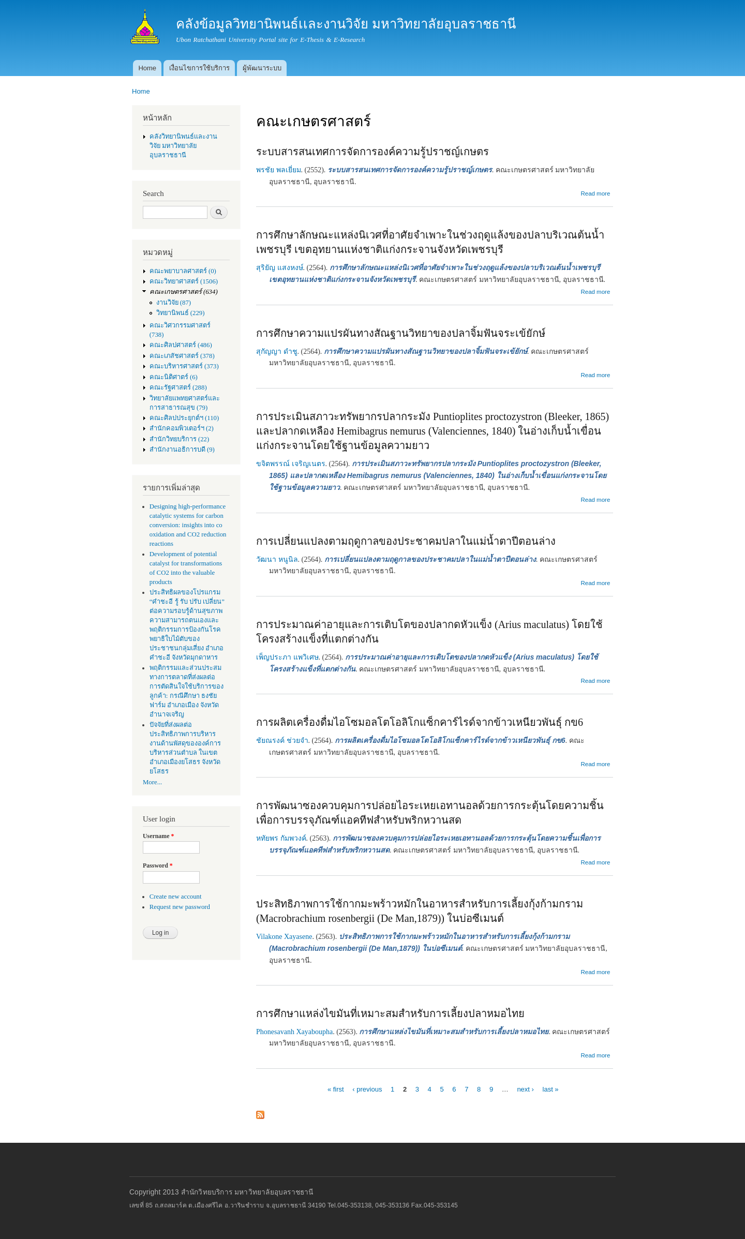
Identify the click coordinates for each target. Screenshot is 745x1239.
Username (158, 836)
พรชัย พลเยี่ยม (278, 170)
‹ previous (367, 1089)
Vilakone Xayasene (284, 937)
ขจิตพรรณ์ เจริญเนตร (290, 464)
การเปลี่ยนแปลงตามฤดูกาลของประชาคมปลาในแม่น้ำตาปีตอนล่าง (406, 541)
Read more (595, 193)
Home (147, 68)
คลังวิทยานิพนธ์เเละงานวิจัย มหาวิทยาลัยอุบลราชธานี (183, 146)
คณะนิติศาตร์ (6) (174, 377)
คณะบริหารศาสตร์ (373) (184, 366)
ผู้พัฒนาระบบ (262, 68)
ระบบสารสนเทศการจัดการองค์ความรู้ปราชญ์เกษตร (372, 151)
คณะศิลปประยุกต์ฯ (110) (184, 418)
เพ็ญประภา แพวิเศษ (287, 657)
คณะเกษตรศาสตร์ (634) (184, 291)
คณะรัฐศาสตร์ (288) (178, 387)
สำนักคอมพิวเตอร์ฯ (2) (182, 428)
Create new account (176, 896)
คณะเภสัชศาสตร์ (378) (182, 356)
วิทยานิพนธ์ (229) (180, 313)
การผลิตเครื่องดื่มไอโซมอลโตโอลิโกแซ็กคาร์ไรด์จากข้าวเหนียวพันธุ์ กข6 (419, 722)
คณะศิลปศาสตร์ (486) (181, 345)
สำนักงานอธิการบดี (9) (182, 449)
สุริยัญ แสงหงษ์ (279, 268)
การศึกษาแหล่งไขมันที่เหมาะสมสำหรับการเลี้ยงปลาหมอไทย (390, 1013)
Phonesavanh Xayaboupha (294, 1032)
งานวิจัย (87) (173, 302)
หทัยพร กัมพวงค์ (281, 838)
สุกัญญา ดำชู (276, 351)
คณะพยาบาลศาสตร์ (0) (183, 271)
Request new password (180, 906)
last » (551, 1089)
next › (525, 1089)
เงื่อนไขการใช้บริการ (199, 68)
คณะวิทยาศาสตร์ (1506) (184, 281)
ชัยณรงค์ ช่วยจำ (282, 740)
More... (152, 782)
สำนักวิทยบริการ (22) (180, 439)
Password (158, 865)
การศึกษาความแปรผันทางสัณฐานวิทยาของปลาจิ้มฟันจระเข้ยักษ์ (400, 333)
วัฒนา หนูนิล (277, 559)
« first (335, 1089)
